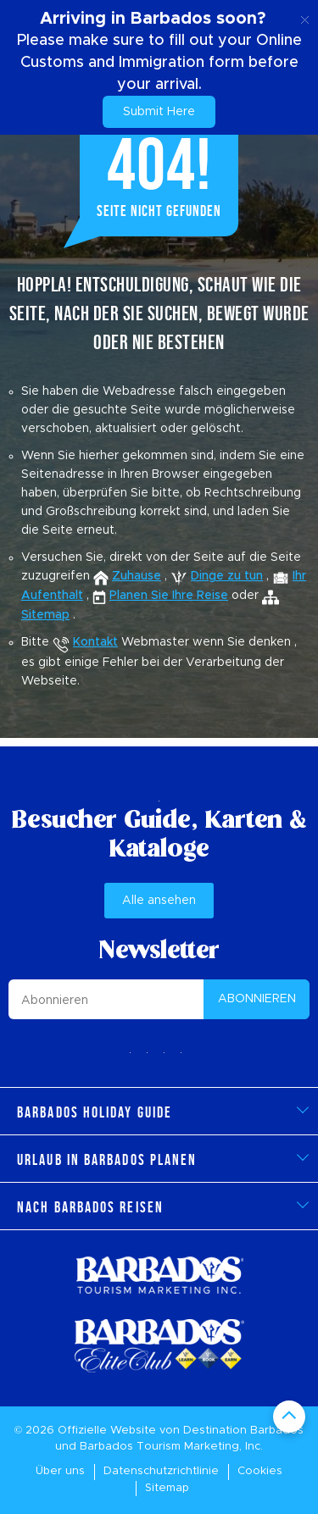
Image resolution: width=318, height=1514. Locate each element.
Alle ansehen (159, 901)
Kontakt (95, 642)
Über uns (60, 1471)
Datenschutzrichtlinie (161, 1471)
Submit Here (159, 112)
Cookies (259, 1471)
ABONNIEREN (257, 999)
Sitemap (167, 1488)
